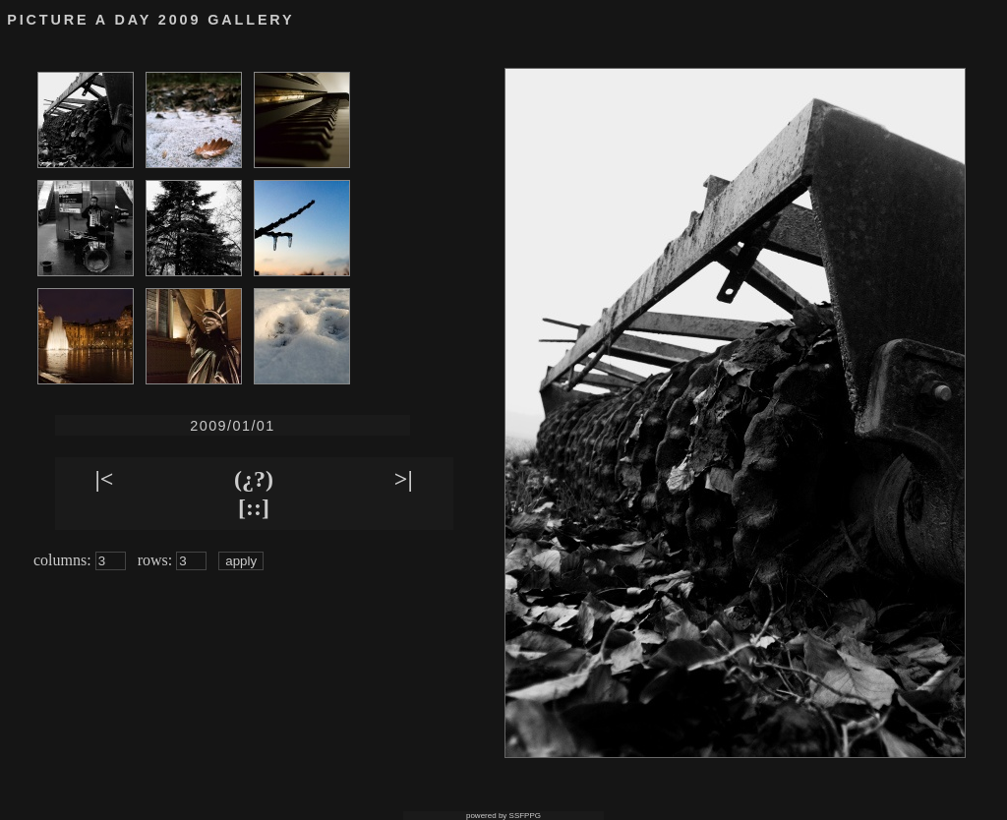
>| (403, 479)
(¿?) (253, 479)
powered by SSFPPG (503, 815)
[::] (253, 507)
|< (103, 479)
